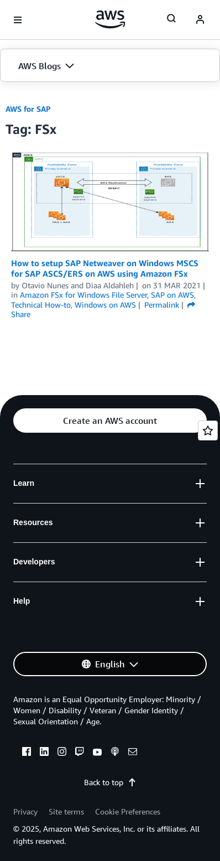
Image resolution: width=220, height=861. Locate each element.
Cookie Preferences (127, 811)
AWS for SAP (28, 108)
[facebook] (26, 753)
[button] (110, 65)
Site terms (66, 811)
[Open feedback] (208, 430)
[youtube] (97, 753)
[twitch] (79, 753)
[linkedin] (44, 753)
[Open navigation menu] (18, 20)
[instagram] (61, 753)
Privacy (25, 811)
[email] (132, 753)
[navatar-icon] (200, 20)
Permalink (161, 304)
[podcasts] (115, 753)
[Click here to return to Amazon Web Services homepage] (110, 19)
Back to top (110, 782)
